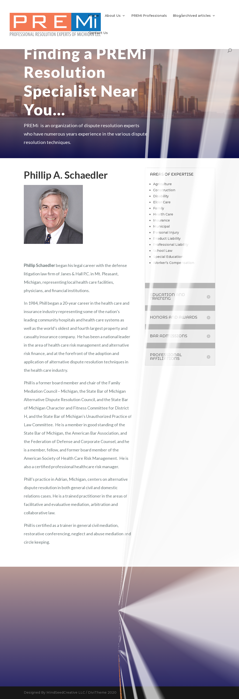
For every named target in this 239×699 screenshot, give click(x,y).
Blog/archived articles (192, 16)
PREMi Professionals (149, 16)
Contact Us (98, 33)
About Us (113, 16)
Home (93, 16)
